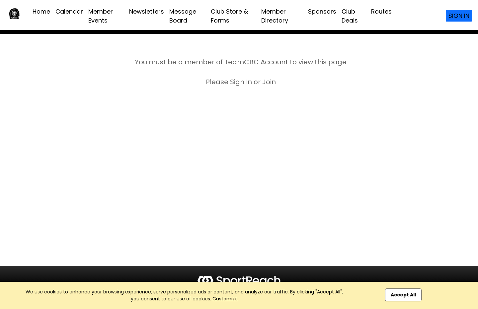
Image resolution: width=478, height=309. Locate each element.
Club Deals (350, 16)
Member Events (100, 16)
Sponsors (322, 11)
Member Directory (274, 16)
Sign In (458, 16)
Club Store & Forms (229, 16)
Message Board (182, 16)
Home (41, 11)
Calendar (69, 11)
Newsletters (146, 11)
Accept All (403, 294)
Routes (381, 11)
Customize (225, 298)
